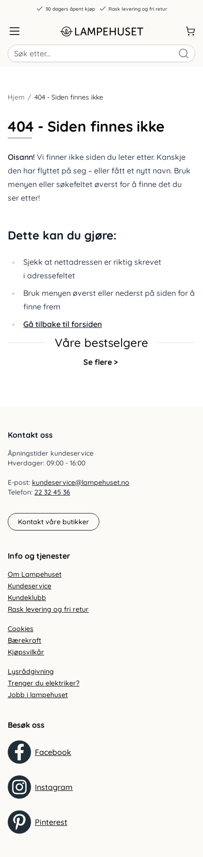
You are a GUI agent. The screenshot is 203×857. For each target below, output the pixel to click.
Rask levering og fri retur (133, 9)
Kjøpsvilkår (26, 652)
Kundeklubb (27, 597)
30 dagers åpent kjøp (65, 9)
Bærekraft (24, 640)
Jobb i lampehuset (38, 694)
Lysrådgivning (31, 671)
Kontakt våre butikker (53, 521)
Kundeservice (29, 586)
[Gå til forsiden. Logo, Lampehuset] (101, 31)
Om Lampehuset (35, 574)
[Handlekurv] (190, 31)
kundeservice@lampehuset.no (80, 482)
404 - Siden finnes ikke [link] (68, 97)
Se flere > (100, 362)
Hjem (16, 97)
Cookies (20, 628)
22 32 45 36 (52, 492)
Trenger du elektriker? (43, 683)
